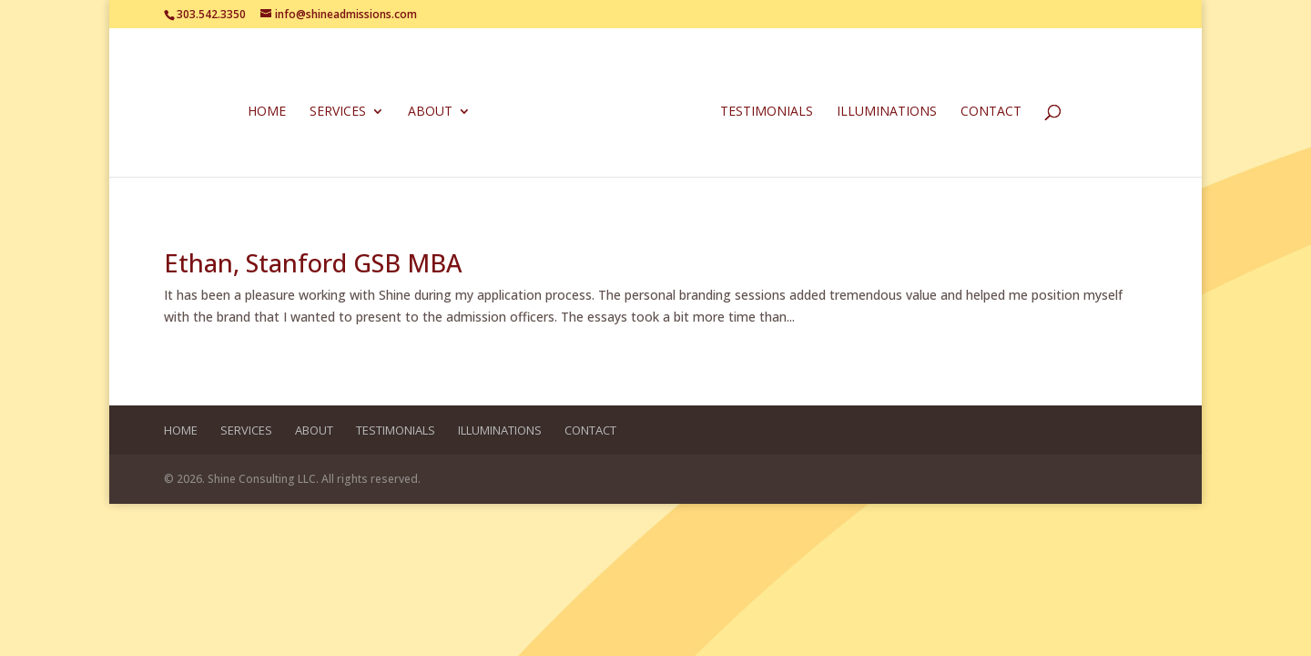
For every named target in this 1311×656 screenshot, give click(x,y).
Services (338, 112)
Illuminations (887, 112)
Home (267, 112)
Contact (990, 112)
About (430, 112)
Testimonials (766, 112)
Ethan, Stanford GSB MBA (313, 263)
